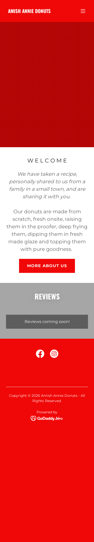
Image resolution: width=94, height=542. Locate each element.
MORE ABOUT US (47, 265)
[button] (83, 11)
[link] (29, 11)
